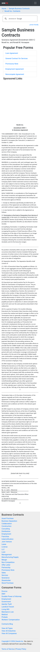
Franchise (5, 536)
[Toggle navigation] (35, 3)
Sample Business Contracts (19, 9)
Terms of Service (8, 649)
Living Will (5, 609)
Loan (3, 552)
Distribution (6, 531)
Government (6, 602)
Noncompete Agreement (14, 74)
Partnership (6, 567)
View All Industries (9, 631)
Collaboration (7, 524)
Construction (6, 526)
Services (5, 575)
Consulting (6, 529)
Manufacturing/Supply (10, 557)
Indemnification (7, 539)
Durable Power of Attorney (11, 596)
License (4, 547)
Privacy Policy (21, 649)
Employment (6, 534)
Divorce (4, 591)
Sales (4, 573)
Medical (5, 614)
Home (4, 9)
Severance (5, 578)
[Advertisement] (20, 101)
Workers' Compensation (11, 620)
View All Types (7, 628)
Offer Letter (6, 565)
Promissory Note (11, 64)
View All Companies (9, 633)
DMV (3, 594)
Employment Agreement (14, 69)
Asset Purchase (7, 518)
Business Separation (9, 521)
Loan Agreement (11, 53)
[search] (20, 18)
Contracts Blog (7, 624)
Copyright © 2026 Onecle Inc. (13, 641)
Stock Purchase (7, 583)
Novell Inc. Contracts (12, 11)
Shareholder (6, 580)
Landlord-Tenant (8, 607)
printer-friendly (34, 24)
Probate (5, 617)
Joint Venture (7, 542)
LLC (3, 549)
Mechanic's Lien (8, 612)
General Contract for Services (16, 58)
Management (7, 555)
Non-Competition (8, 562)
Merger (4, 560)
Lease (4, 544)
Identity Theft (7, 604)
